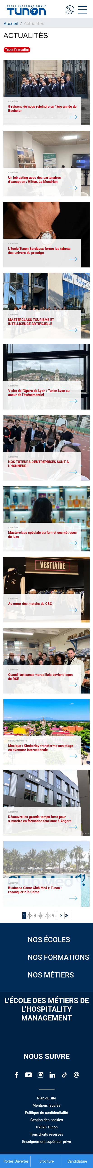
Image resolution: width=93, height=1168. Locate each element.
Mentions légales (46, 1105)
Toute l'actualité (17, 50)
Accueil (11, 23)
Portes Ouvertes (16, 1161)
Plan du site (46, 1098)
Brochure (46, 1161)
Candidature (77, 1161)
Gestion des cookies (46, 1120)
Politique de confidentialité (46, 1113)
